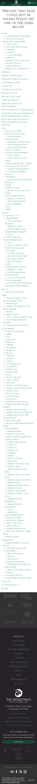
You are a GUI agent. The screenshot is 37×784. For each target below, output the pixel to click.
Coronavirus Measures (18, 36)
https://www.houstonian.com (18, 725)
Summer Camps (15, 269)
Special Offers (13, 131)
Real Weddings (15, 553)
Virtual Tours (13, 517)
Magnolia (11, 347)
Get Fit (5, 213)
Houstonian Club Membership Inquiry (15, 230)
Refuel (9, 311)
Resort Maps (12, 536)
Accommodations (15, 133)
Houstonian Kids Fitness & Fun (15, 273)
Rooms (5, 588)
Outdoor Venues (15, 520)
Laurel (9, 358)
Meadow (10, 382)
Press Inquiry (14, 204)
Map (8, 206)
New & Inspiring (14, 515)
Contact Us (12, 215)
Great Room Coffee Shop (19, 317)
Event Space (12, 439)
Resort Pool (12, 393)
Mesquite (12, 512)
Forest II (12, 447)
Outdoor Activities (16, 166)
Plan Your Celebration (18, 578)
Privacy (18, 670)
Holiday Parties (14, 575)
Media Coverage (16, 198)
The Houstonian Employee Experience (14, 40)
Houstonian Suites (17, 144)
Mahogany (12, 372)
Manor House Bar (16, 490)
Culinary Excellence (17, 325)
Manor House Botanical (19, 412)
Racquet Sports (15, 258)
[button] (3, 3)
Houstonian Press (15, 196)
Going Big (7, 86)
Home (4, 33)
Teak (8, 374)
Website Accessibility (17, 68)
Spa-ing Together (11, 96)
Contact (11, 52)
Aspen (9, 334)
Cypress (10, 355)
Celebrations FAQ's (16, 548)
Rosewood (11, 369)
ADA (18, 675)
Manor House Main (12, 75)
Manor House (14, 431)
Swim (8, 264)
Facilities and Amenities (19, 283)
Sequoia (10, 350)
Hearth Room (13, 377)
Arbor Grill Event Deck (19, 388)
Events (9, 572)
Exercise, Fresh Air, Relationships (12, 105)
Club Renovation (11, 82)
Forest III (12, 450)
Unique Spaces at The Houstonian (16, 416)
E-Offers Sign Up (10, 585)
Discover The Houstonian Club (12, 238)
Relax (5, 289)
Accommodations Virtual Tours (16, 148)
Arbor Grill (12, 314)
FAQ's (8, 185)
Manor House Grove (17, 401)
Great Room (12, 380)
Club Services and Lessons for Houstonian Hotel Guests (18, 114)
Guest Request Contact (14, 56)
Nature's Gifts (9, 93)
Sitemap (18, 683)
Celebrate (7, 540)
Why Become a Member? (14, 222)
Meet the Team (14, 523)
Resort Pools (13, 187)
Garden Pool (13, 396)
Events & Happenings (17, 152)
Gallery (6, 581)
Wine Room (12, 303)
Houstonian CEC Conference (17, 109)
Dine (8, 209)
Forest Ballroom (15, 331)
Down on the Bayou (18, 169)
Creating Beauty (11, 100)
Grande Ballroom (15, 528)
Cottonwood (13, 363)
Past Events (13, 155)
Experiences (12, 428)
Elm (8, 336)
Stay (4, 128)
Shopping (11, 177)
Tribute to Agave (15, 434)
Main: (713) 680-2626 (18, 714)
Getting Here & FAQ (16, 47)
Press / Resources (18, 662)
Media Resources (16, 201)
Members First (14, 226)
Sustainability (13, 66)
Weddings (11, 551)
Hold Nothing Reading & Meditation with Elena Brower (15, 122)
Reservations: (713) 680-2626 (18, 718)
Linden (9, 345)
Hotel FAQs (18, 645)
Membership (12, 218)
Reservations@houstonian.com (18, 721)
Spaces (10, 556)
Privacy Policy (11, 782)
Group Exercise (15, 253)
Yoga (10, 242)
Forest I (11, 444)
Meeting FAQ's (13, 420)
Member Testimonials (17, 285)
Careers (10, 49)
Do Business (8, 328)
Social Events (14, 261)
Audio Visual (13, 525)
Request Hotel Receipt (18, 60)
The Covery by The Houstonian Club (16, 246)
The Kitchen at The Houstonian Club (15, 299)
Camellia (11, 339)
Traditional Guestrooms (13, 138)
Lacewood (11, 366)
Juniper (5, 72)
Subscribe (18, 742)
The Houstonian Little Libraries (15, 279)
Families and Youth (16, 267)
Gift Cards (18, 640)
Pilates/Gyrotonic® (17, 256)
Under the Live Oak (16, 385)
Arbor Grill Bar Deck (19, 480)
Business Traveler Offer (14, 79)
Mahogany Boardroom (18, 436)
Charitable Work (18, 666)
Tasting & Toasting (12, 89)
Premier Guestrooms (18, 142)
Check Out (12, 44)
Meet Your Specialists (19, 569)
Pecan (9, 353)
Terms (18, 782)
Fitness (11, 250)
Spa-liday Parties (15, 292)
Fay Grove (11, 399)
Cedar (9, 361)
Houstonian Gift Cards (18, 163)
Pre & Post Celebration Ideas (15, 560)
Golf (10, 234)
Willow (10, 342)
